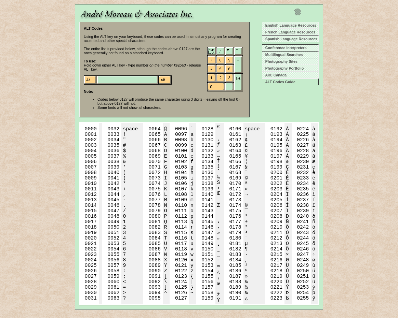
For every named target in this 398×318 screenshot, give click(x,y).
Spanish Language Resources (290, 39)
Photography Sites (280, 61)
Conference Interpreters (285, 48)
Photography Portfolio (283, 68)
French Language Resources (289, 32)
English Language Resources (289, 25)
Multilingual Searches (283, 55)
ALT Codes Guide (279, 82)
